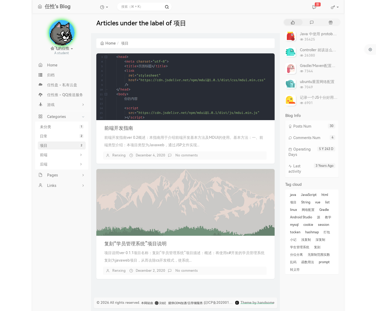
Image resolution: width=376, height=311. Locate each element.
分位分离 (296, 255)
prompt (324, 262)
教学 (328, 217)
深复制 (320, 240)
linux (293, 210)
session (323, 225)
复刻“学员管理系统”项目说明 (135, 243)
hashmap (312, 232)
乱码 (293, 262)
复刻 (317, 247)
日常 (62, 136)
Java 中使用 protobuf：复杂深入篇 (329, 34)
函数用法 (307, 262)
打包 (327, 232)
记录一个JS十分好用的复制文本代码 (330, 97)
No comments (186, 155)
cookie (308, 225)
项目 (62, 145)
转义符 (295, 269)
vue (317, 202)
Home (108, 43)
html (324, 195)
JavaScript (309, 195)
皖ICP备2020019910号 (222, 303)
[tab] (292, 22)
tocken (295, 232)
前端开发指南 (118, 128)
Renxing (119, 155)
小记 (293, 240)
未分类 (62, 127)
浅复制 (306, 240)
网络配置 (308, 210)
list (327, 202)
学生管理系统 (299, 247)
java (293, 195)
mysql (294, 225)
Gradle (324, 210)
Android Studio (301, 217)
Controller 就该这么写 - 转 (322, 50)
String (305, 202)
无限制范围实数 (319, 255)
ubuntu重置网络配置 (317, 82)
